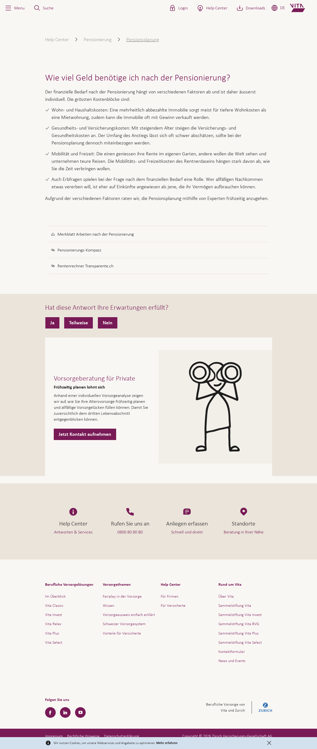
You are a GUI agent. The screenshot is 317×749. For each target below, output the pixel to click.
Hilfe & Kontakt (278, 732)
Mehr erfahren (167, 743)
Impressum (54, 736)
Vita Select (53, 642)
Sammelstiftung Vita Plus (238, 633)
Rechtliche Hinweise (83, 736)
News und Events (231, 661)
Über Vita (226, 596)
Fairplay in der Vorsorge (122, 596)
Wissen (108, 605)
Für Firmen (169, 596)
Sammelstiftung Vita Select (240, 642)
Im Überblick (55, 596)
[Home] (301, 8)
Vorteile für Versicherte (122, 633)
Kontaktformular (231, 651)
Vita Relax (53, 624)
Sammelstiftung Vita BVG (238, 624)
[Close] (269, 743)
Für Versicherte (173, 605)
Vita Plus (52, 633)
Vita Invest (53, 614)
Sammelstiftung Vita (234, 605)
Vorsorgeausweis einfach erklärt (129, 614)
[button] (14, 8)
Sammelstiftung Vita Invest (240, 614)
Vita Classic (54, 605)
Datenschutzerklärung (121, 736)
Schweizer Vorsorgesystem (124, 624)
